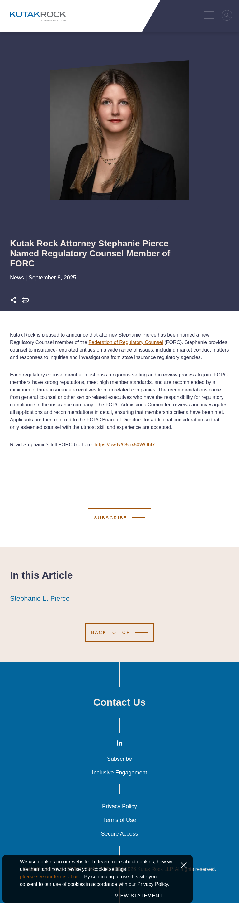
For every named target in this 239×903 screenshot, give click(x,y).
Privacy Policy (119, 806)
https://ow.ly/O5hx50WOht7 (125, 444)
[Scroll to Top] (119, 632)
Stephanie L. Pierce (40, 599)
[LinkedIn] (119, 744)
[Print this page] (25, 302)
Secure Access (119, 834)
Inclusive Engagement (119, 773)
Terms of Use (119, 820)
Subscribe (119, 759)
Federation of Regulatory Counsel (126, 342)
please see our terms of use (50, 883)
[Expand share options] (13, 302)
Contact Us (119, 702)
